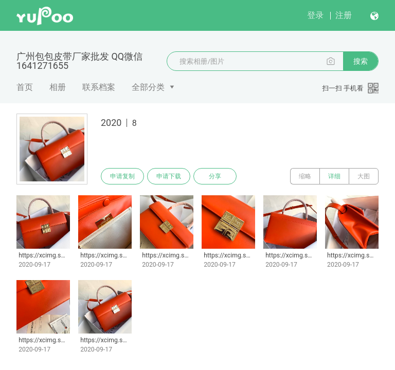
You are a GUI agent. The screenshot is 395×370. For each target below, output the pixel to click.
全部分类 (148, 87)
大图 (363, 176)
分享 (215, 176)
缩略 (305, 176)
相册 (57, 87)
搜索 (360, 61)
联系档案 (98, 87)
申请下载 (168, 176)
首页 (24, 87)
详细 (334, 176)
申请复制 (122, 176)
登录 (315, 15)
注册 (343, 15)
